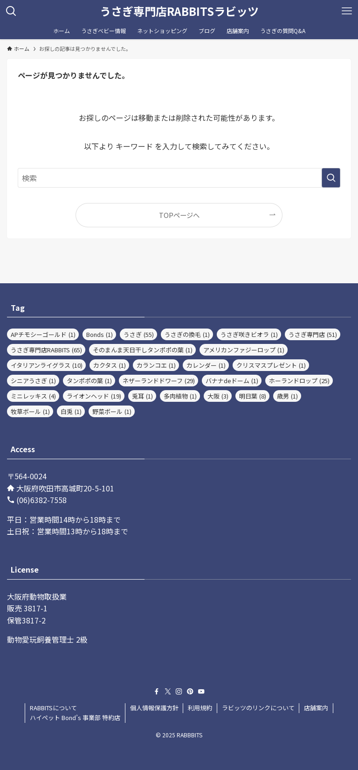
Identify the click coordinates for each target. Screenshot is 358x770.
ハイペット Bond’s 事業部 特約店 (75, 717)
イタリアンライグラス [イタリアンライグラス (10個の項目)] (47, 365)
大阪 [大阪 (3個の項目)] (217, 396)
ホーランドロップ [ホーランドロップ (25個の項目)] (299, 380)
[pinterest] (190, 691)
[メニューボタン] (347, 11)
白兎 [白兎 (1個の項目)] (71, 411)
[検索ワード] (179, 178)
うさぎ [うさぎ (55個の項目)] (139, 334)
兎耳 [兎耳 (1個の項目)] (142, 396)
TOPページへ (179, 215)
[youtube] (201, 691)
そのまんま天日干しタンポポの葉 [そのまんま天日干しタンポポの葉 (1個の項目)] (143, 349)
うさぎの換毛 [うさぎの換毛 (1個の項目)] (187, 334)
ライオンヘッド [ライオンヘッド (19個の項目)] (94, 396)
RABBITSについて (53, 707)
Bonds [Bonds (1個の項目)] (99, 334)
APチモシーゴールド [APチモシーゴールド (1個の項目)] (43, 334)
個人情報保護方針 (154, 707)
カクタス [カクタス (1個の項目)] (109, 365)
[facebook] (156, 691)
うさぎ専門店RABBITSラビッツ (179, 11)
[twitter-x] (168, 691)
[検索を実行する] (331, 178)
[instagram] (179, 691)
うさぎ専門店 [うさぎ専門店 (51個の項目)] (313, 334)
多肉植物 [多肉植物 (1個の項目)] (180, 396)
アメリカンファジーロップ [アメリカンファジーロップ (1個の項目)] (243, 349)
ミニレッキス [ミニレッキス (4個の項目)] (33, 396)
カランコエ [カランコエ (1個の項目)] (156, 365)
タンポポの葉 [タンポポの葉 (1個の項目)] (89, 380)
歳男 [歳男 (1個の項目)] (287, 396)
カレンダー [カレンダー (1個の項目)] (206, 365)
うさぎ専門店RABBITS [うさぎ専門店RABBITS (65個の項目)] (46, 349)
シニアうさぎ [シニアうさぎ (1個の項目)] (33, 380)
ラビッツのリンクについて (258, 707)
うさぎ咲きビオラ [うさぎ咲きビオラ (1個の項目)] (249, 334)
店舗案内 (316, 707)
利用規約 (200, 707)
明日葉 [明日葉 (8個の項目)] (252, 396)
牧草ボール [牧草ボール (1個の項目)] (30, 411)
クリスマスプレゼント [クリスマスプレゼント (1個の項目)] (271, 365)
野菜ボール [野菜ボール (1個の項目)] (111, 411)
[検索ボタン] (11, 11)
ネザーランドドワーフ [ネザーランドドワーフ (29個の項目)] (159, 380)
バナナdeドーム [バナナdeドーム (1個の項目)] (232, 380)
